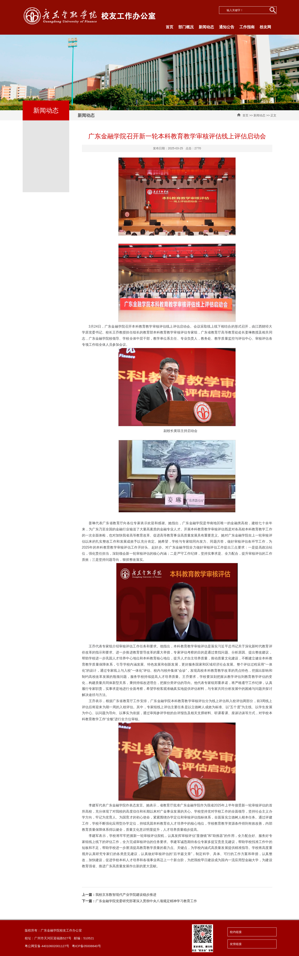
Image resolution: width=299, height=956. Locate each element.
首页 (169, 27)
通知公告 (226, 27)
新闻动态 (206, 27)
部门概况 (186, 27)
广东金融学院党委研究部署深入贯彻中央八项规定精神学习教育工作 (139, 901)
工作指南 (247, 27)
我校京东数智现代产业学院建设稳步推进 (119, 894)
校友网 (265, 27)
